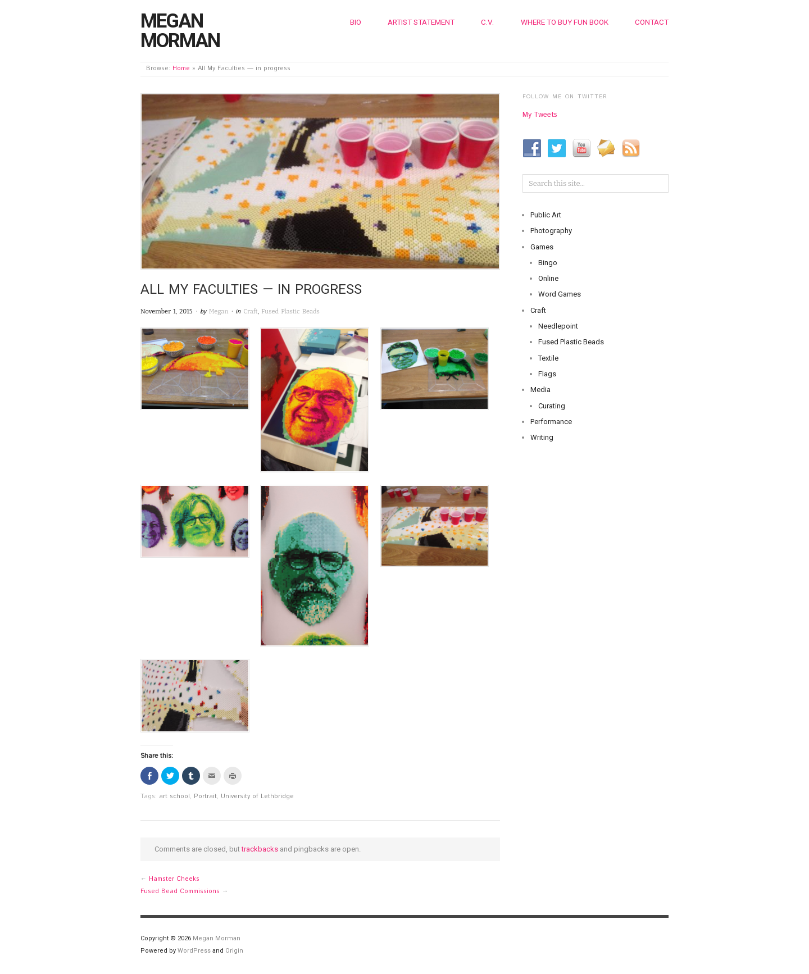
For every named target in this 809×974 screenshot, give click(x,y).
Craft (250, 311)
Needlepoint (558, 326)
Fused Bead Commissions (180, 891)
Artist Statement (421, 21)
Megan (219, 311)
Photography (551, 230)
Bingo (547, 262)
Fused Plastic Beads (290, 311)
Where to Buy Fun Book (564, 21)
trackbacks (260, 849)
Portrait (205, 796)
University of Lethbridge (257, 796)
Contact (652, 21)
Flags (547, 374)
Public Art (545, 215)
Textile (548, 358)
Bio (355, 21)
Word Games (559, 294)
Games (541, 247)
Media (540, 389)
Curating (551, 406)
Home (181, 68)
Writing (541, 437)
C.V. (487, 21)
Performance (551, 421)
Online (548, 278)
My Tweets (539, 115)
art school (174, 796)
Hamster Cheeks (174, 879)
